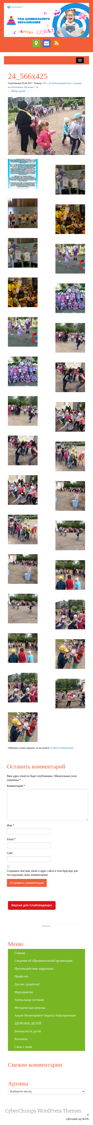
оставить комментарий (61, 748)
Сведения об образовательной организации (43, 960)
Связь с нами (23, 1047)
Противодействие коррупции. (34, 968)
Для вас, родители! (27, 984)
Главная (19, 953)
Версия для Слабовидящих (31, 905)
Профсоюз (21, 976)
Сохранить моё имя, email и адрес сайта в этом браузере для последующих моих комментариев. (42, 872)
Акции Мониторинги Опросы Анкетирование (45, 1015)
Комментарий (16, 785)
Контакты (21, 1039)
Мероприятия (23, 992)
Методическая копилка (29, 1007)
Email (11, 839)
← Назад (13, 91)
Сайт (10, 853)
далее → (24, 91)
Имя (10, 825)
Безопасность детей (27, 1031)
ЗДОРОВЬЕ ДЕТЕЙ (27, 1023)
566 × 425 (47, 83)
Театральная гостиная (29, 999)
